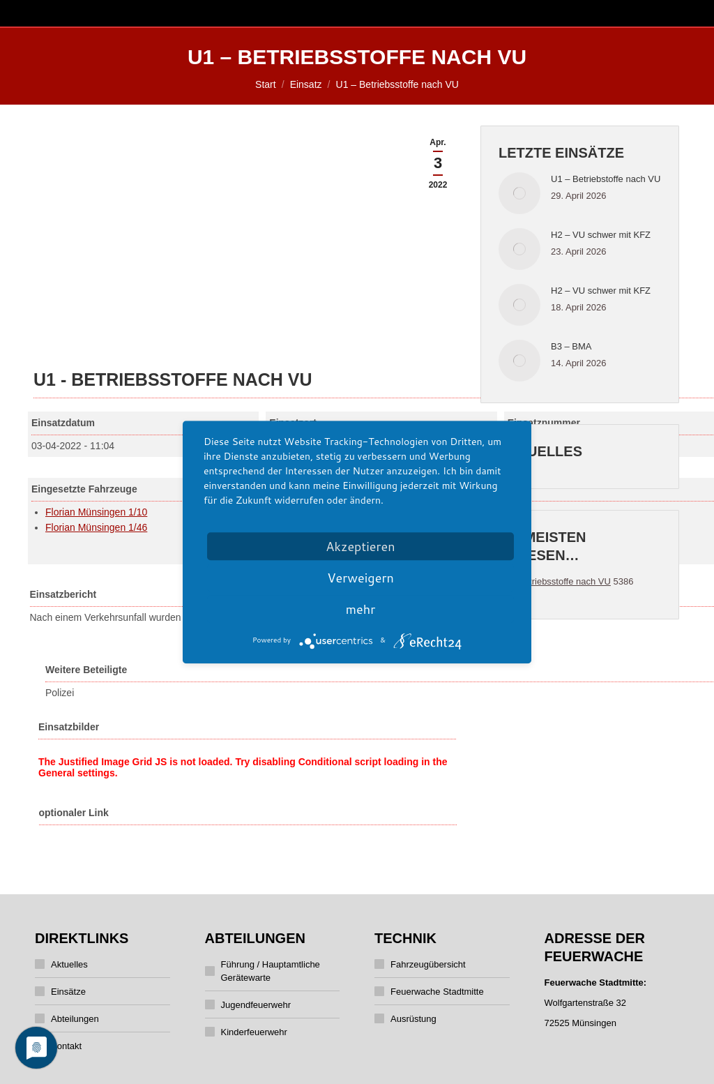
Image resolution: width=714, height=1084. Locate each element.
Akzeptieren (360, 546)
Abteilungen (75, 1019)
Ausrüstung (413, 1019)
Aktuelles (69, 964)
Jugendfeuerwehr (256, 1005)
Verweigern (360, 578)
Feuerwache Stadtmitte (437, 991)
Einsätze (68, 991)
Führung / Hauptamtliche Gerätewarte (270, 971)
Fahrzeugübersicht (428, 964)
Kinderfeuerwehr (254, 1032)
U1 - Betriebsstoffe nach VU (555, 581)
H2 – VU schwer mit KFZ (601, 234)
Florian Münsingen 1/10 (96, 512)
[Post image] (519, 193)
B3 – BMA (571, 346)
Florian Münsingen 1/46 (96, 527)
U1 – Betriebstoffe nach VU (605, 179)
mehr (360, 609)
